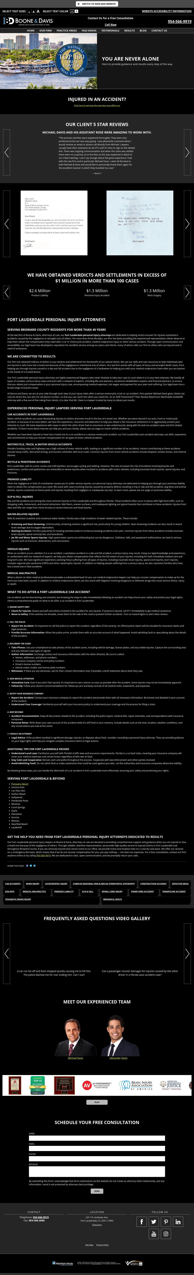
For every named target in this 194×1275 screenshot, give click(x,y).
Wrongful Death (172, 901)
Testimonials (110, 30)
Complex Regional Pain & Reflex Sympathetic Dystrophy (143, 884)
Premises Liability (149, 892)
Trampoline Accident (94, 901)
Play (97, 1104)
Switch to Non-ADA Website (99, 3)
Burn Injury (44, 884)
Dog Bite (83, 892)
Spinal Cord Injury (18, 901)
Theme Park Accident (55, 901)
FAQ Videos (89, 30)
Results (129, 30)
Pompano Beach (19, 783)
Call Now (110, 25)
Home (31, 30)
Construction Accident (21, 892)
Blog (143, 30)
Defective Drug (57, 892)
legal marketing (96, 1265)
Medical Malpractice (112, 892)
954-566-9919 (180, 21)
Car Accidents (14, 884)
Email (32, 1145)
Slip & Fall (177, 892)
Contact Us (159, 30)
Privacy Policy (102, 1247)
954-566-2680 (37, 1222)
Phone (32, 1156)
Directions (97, 1227)
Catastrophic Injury (79, 884)
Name (32, 1135)
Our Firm (45, 30)
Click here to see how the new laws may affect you (97, 105)
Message (33, 1166)
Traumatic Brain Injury (135, 901)
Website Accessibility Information (167, 11)
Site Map (89, 1247)
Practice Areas (67, 30)
